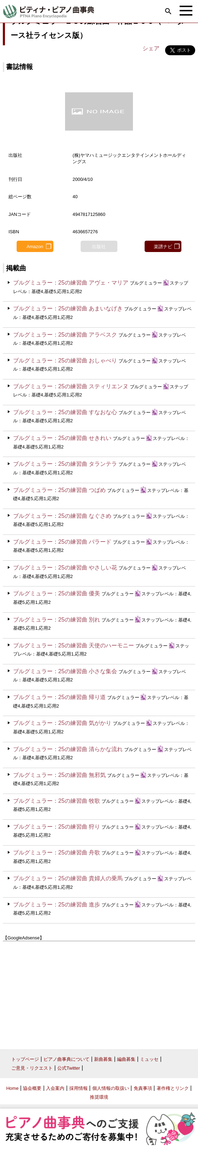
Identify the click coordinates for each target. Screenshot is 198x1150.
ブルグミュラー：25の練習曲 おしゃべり (65, 360)
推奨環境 (99, 1097)
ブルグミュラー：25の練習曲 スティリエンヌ (70, 386)
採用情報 (78, 1088)
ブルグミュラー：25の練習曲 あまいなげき (68, 308)
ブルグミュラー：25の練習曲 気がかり (62, 723)
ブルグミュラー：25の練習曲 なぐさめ (62, 516)
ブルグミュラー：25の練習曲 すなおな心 (65, 412)
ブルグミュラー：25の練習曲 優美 (56, 593)
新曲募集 (103, 1059)
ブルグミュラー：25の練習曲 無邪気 (59, 775)
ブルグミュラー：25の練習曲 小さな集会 (65, 671)
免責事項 (143, 1088)
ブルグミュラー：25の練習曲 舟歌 (56, 852)
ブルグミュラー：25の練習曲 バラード (62, 542)
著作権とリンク (173, 1088)
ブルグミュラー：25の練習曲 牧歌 (56, 801)
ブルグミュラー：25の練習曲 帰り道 (59, 697)
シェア (150, 48)
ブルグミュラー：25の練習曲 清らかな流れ (68, 749)
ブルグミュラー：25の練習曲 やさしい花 (65, 568)
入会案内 (55, 1088)
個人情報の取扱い (110, 1088)
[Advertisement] (99, 992)
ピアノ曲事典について (66, 1059)
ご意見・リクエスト (32, 1068)
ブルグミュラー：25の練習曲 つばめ (59, 490)
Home (12, 1088)
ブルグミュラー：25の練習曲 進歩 (56, 905)
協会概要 (32, 1088)
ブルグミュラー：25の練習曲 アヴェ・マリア (70, 283)
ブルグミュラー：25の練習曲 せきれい (62, 438)
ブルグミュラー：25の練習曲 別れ (56, 620)
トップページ (25, 1059)
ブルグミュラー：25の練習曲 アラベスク (65, 335)
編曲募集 (126, 1059)
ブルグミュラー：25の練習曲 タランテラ (65, 464)
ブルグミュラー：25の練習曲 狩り (56, 827)
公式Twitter (68, 1068)
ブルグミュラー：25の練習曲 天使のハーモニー (73, 645)
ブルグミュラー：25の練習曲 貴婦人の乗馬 (68, 878)
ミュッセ (149, 1059)
